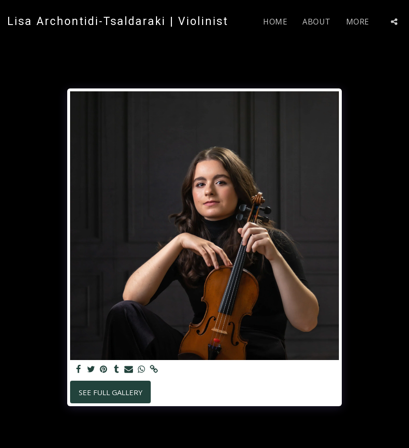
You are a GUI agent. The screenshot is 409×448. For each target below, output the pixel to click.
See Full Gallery (111, 392)
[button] (394, 21)
